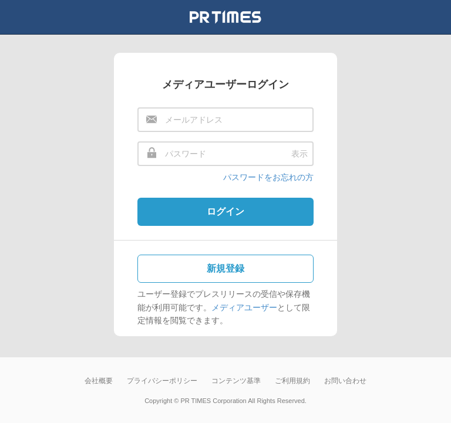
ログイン (225, 211)
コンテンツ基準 (236, 381)
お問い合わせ (345, 381)
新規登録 (225, 268)
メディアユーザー (244, 307)
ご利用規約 (292, 381)
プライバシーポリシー (162, 381)
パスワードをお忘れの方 (268, 177)
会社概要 (99, 381)
